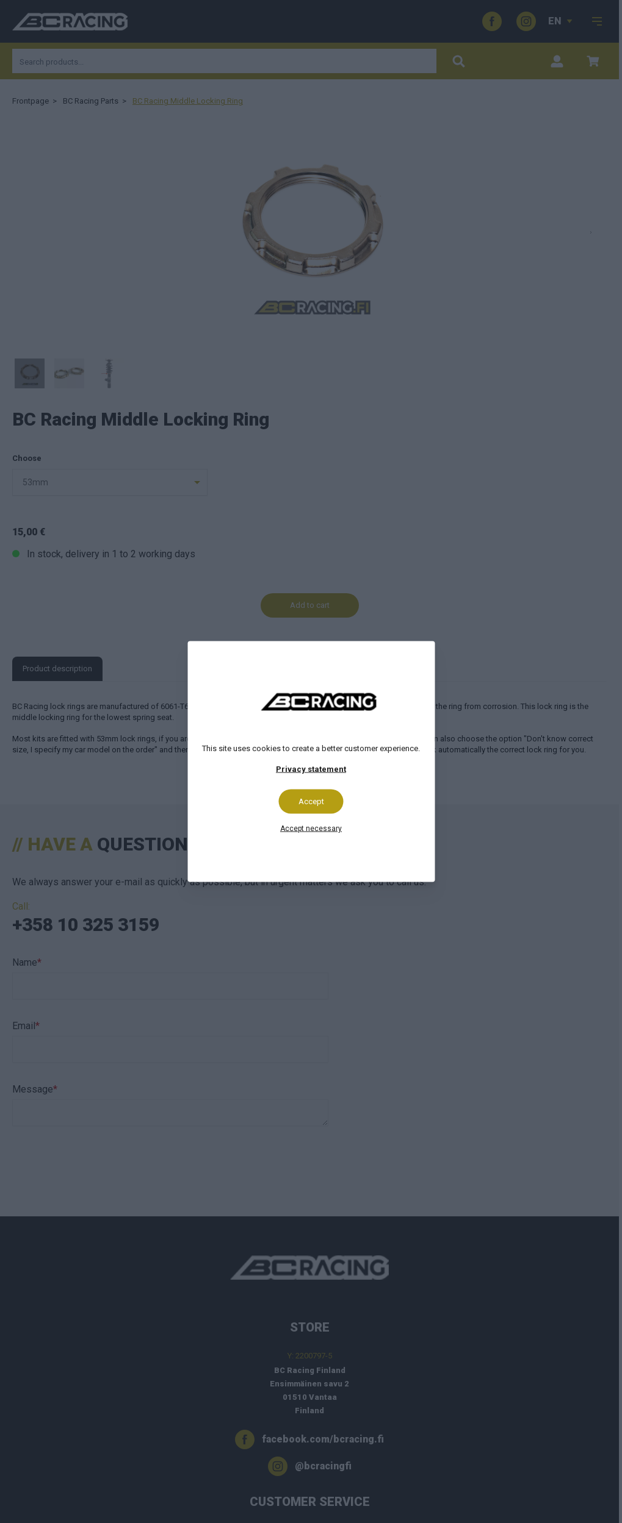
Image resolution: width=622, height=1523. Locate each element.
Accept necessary (311, 828)
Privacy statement (311, 769)
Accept (311, 801)
